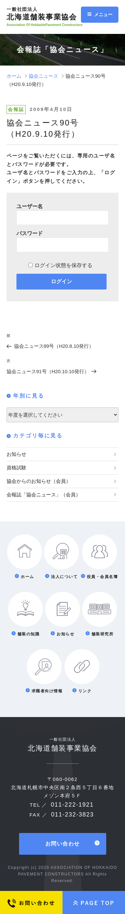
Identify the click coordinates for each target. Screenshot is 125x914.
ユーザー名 (29, 206)
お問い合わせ (62, 843)
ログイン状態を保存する (63, 265)
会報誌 (16, 109)
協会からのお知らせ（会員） (39, 481)
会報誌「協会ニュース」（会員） (44, 494)
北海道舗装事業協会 (47, 14)
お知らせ (16, 454)
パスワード (29, 233)
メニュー (100, 14)
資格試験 (16, 467)
